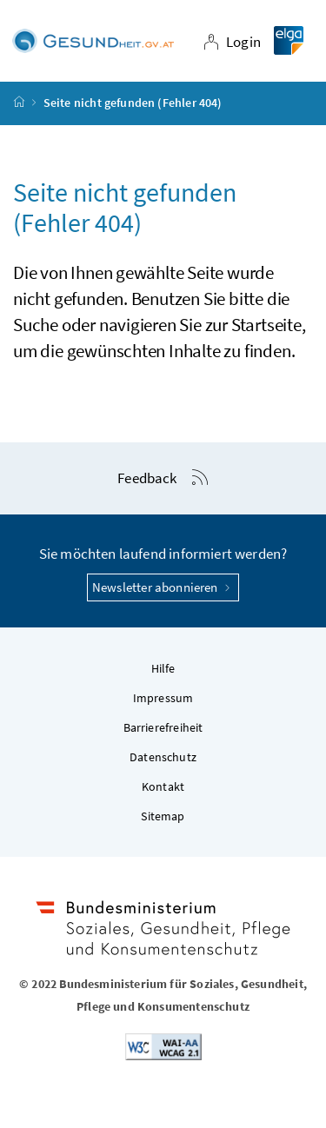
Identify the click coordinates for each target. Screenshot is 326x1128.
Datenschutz (163, 758)
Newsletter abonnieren (163, 587)
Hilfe (163, 669)
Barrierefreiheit (163, 728)
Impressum (163, 699)
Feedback (146, 479)
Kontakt (163, 787)
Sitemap (162, 817)
